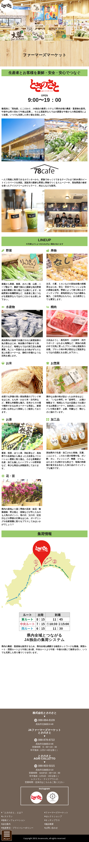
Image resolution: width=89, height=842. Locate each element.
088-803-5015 (46, 765)
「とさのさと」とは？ (12, 812)
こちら (47, 782)
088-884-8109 (46, 720)
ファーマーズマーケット (56, 812)
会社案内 (6, 824)
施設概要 (49, 824)
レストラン (7, 816)
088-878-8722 (46, 740)
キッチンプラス (52, 820)
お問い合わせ (51, 828)
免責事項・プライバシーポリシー (17, 828)
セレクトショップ (53, 816)
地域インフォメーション (13, 820)
